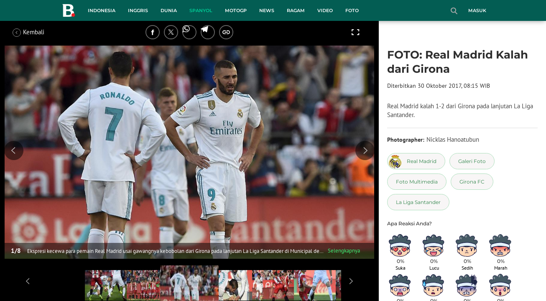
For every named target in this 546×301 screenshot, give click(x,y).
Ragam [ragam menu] (296, 10)
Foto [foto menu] (352, 10)
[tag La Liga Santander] (418, 202)
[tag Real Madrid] (416, 161)
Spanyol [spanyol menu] (200, 10)
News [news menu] (266, 10)
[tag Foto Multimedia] (416, 181)
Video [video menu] (325, 10)
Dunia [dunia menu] (169, 10)
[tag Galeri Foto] (472, 161)
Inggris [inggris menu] (138, 10)
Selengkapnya (344, 250)
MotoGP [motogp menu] (236, 10)
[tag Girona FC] (472, 181)
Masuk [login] (477, 10)
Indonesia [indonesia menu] (101, 10)
